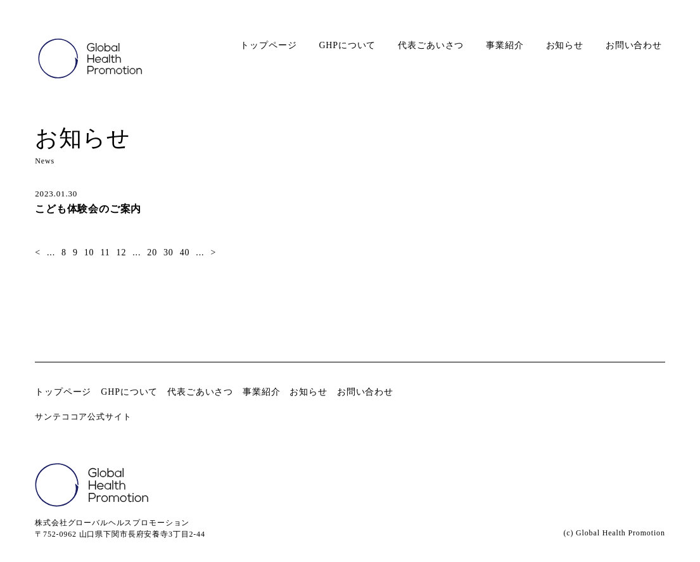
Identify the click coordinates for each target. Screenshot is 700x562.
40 (185, 252)
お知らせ (564, 45)
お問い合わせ (634, 45)
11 (105, 252)
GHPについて (347, 45)
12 (122, 252)
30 (168, 252)
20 (152, 252)
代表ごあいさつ (431, 45)
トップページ (268, 45)
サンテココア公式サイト (83, 416)
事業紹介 (504, 45)
